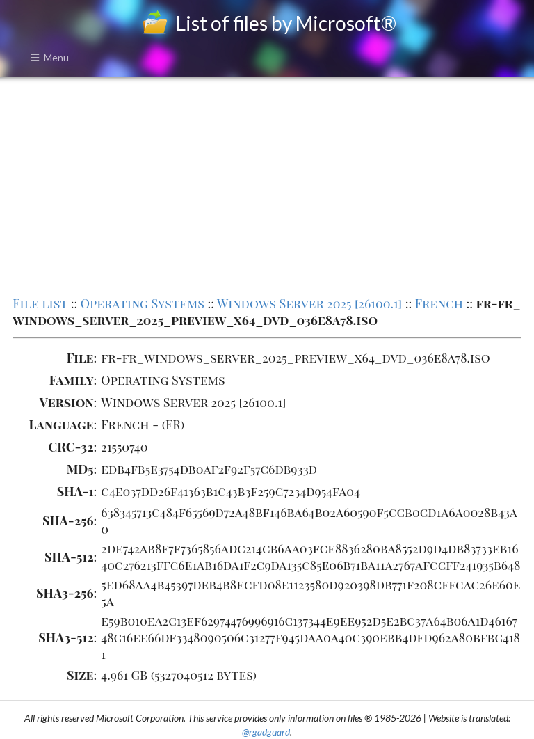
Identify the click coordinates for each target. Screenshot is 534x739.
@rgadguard (266, 732)
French (439, 303)
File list (40, 303)
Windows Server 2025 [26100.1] (309, 303)
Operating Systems (142, 303)
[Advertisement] (266, 185)
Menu (49, 57)
